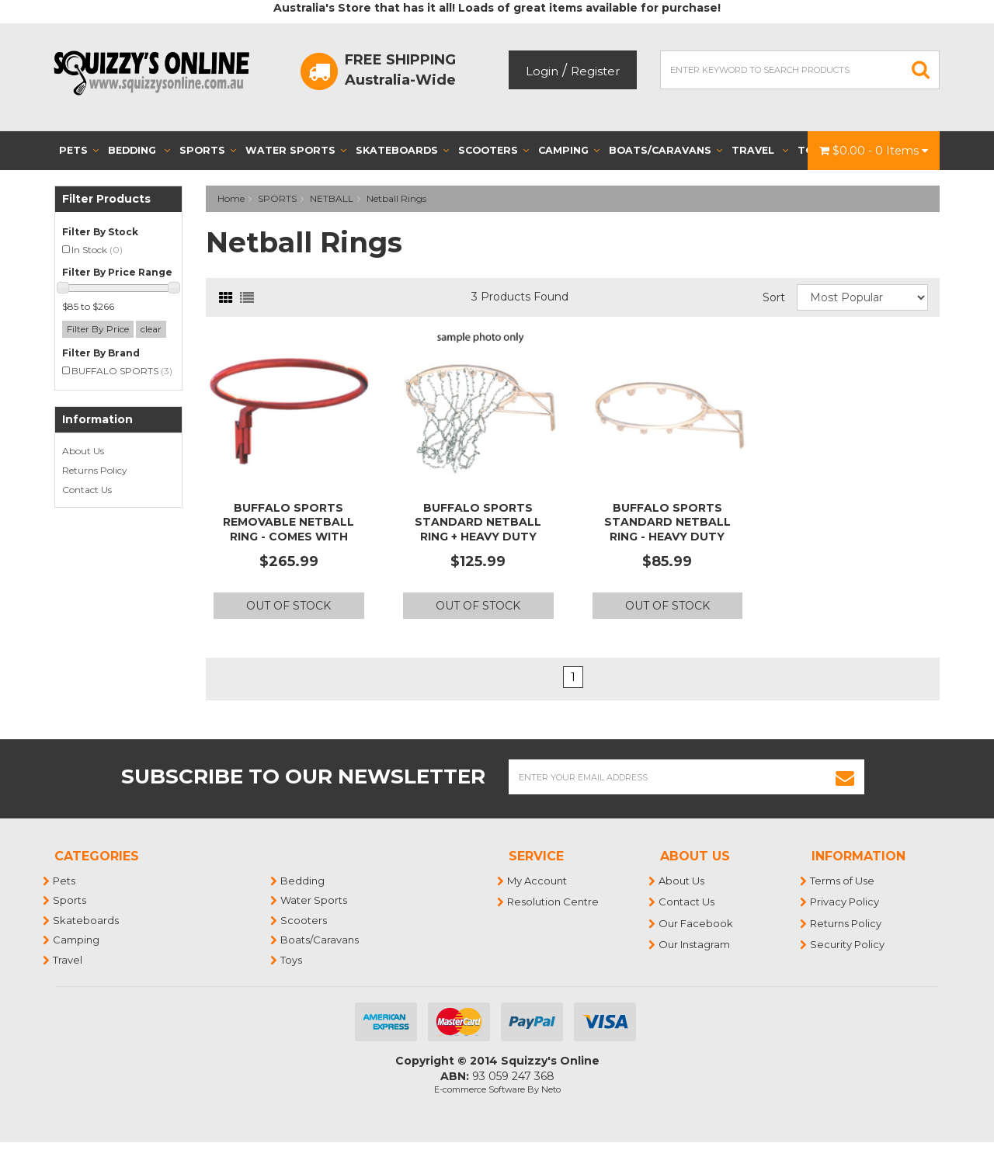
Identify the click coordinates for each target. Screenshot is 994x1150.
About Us (83, 451)
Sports (207, 150)
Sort (774, 297)
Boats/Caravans (665, 150)
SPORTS (277, 198)
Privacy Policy (845, 901)
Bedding (139, 150)
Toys (292, 960)
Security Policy (848, 944)
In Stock (97, 249)
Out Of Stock (288, 606)
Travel (760, 150)
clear (151, 329)
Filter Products (106, 199)
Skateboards (402, 150)
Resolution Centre (554, 901)
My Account (538, 880)
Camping (569, 150)
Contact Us (87, 489)
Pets (79, 150)
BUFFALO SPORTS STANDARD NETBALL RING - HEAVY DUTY (667, 522)
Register (595, 71)
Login (542, 71)
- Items (873, 151)
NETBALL (331, 198)
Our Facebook (696, 923)
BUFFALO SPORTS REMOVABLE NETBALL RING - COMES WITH (288, 522)
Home (231, 198)
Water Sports (295, 150)
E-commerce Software (479, 1089)
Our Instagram (695, 944)
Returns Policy (94, 470)
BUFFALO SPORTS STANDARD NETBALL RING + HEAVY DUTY (478, 522)
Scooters (493, 150)
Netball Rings (396, 198)
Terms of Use (843, 880)
